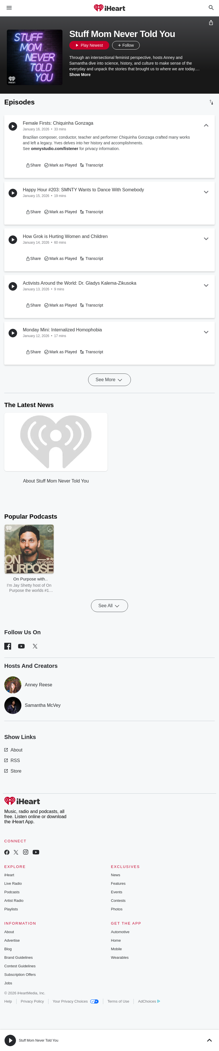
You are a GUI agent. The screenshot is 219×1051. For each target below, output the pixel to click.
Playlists (11, 909)
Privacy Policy (32, 1001)
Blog (8, 949)
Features (118, 883)
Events (116, 892)
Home (116, 940)
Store (12, 771)
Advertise (12, 940)
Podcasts (11, 892)
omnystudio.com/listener (54, 148)
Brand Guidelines (18, 957)
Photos (116, 909)
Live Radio (13, 883)
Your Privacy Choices (76, 1001)
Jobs (8, 983)
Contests (118, 900)
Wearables (120, 957)
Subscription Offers (20, 974)
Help (8, 1001)
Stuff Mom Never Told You (38, 1040)
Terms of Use (118, 1001)
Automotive (120, 932)
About (13, 750)
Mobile (116, 949)
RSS (12, 760)
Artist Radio (13, 900)
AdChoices (149, 1001)
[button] (145, 45)
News (115, 875)
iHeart (9, 875)
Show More (80, 74)
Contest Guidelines (20, 966)
